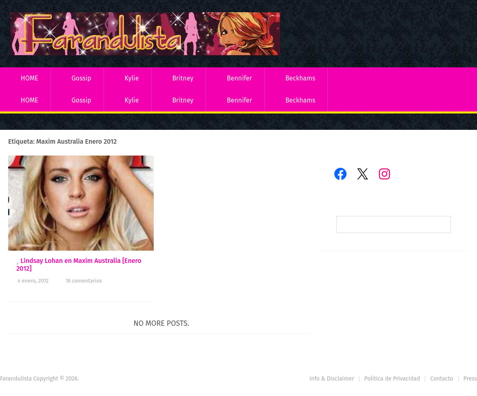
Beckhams (300, 78)
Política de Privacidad (392, 378)
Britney (182, 78)
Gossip (81, 78)
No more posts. (162, 323)
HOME (29, 78)
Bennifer (239, 78)
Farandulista (16, 378)
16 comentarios (84, 281)
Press (470, 378)
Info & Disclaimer (331, 378)
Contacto (441, 378)
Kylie (132, 78)
